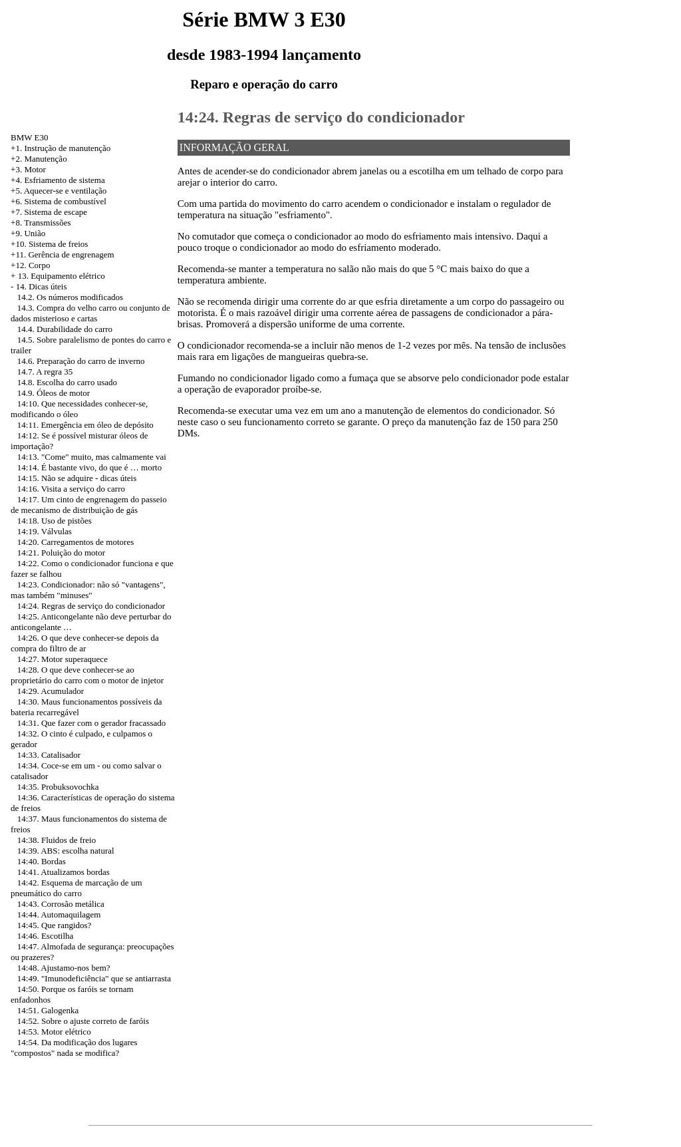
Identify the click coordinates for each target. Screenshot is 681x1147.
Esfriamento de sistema (64, 180)
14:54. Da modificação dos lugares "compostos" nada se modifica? (74, 1047)
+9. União (28, 233)
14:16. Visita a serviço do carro (71, 489)
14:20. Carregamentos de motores (75, 542)
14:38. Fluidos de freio (56, 840)
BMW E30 (29, 137)
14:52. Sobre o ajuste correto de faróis (83, 1021)
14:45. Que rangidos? (54, 925)
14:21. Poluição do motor (61, 553)
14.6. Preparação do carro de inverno (81, 361)
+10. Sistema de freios (49, 244)
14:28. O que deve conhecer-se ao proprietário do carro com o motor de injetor (87, 675)
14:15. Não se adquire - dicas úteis (76, 478)
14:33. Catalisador (48, 755)
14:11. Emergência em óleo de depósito (85, 425)
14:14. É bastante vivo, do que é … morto (89, 467)
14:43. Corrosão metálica (60, 904)
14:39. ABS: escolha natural (65, 851)
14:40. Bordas (41, 861)
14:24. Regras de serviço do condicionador (91, 606)
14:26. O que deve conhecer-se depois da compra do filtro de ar (85, 643)
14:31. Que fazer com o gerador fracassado (91, 723)
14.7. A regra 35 (44, 372)
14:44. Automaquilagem (59, 914)
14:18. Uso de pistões (54, 521)
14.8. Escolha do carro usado (67, 382)
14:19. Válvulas (44, 531)
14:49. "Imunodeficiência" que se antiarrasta (94, 978)
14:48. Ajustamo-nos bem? (63, 968)
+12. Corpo (30, 265)
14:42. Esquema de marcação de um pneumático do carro (76, 888)
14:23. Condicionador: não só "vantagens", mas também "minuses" (88, 589)
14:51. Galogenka (47, 1010)
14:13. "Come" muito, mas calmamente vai (91, 457)
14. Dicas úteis (41, 286)
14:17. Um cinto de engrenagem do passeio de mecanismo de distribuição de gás (89, 504)
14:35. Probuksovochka (58, 787)
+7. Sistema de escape (49, 212)
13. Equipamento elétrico (61, 276)
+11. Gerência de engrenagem (62, 254)
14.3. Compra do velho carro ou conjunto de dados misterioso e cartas (90, 313)
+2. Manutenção (39, 159)
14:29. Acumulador (50, 691)
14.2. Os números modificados (70, 297)
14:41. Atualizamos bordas (63, 872)
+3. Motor (28, 169)
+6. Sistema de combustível (58, 201)
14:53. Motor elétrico (54, 1032)
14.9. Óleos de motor (53, 393)
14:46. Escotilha (45, 936)
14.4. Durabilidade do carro (64, 329)
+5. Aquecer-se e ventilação (58, 191)
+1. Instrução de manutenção (60, 148)
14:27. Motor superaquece (62, 659)
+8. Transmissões (40, 223)
